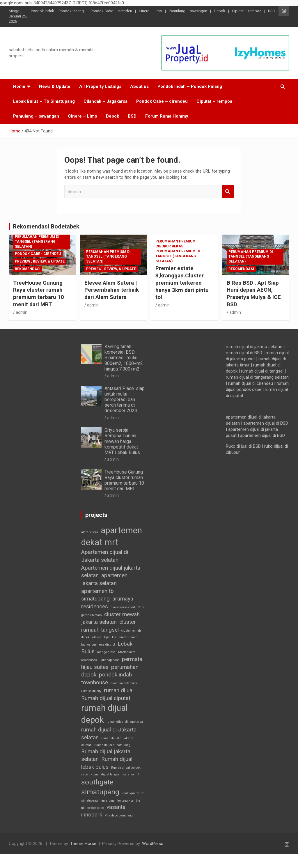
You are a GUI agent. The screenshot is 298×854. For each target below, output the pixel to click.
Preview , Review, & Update (40, 261)
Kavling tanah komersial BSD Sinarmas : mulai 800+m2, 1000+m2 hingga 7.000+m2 (123, 358)
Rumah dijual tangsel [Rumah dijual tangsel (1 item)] (105, 774)
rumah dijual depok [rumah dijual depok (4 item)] (104, 714)
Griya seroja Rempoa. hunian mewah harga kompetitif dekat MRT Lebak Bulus (122, 441)
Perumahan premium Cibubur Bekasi (175, 243)
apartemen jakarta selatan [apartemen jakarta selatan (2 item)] (104, 579)
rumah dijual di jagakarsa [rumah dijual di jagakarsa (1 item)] (125, 722)
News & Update (54, 86)
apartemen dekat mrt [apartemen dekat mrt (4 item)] (111, 536)
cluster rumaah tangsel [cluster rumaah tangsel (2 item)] (108, 626)
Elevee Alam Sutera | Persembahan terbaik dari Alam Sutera (111, 289)
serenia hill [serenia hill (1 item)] (131, 774)
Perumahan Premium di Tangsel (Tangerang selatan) (37, 242)
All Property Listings (100, 86)
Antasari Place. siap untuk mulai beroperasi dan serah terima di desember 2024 (124, 400)
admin (21, 312)
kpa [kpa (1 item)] (106, 637)
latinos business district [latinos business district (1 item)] (98, 644)
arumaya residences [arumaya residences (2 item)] (107, 602)
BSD (271, 11)
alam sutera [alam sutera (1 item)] (89, 532)
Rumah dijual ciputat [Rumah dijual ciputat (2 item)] (105, 698)
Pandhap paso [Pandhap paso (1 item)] (109, 660)
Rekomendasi (27, 269)
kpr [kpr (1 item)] (114, 637)
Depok (219, 11)
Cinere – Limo (150, 11)
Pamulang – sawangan (188, 11)
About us (139, 86)
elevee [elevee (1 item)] (97, 637)
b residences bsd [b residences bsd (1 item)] (123, 607)
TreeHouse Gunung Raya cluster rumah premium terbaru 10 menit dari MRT (38, 293)
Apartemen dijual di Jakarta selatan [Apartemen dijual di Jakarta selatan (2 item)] (104, 556)
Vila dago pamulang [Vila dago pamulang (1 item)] (119, 815)
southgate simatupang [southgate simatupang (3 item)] (100, 787)
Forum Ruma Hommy (166, 116)
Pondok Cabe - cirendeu (38, 254)
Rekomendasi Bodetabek (46, 226)
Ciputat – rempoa (246, 11)
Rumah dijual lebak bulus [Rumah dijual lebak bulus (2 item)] (106, 763)
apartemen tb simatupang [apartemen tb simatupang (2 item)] (97, 595)
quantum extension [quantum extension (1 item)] (124, 683)
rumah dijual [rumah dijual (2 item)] (119, 690)
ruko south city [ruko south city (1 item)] (91, 691)
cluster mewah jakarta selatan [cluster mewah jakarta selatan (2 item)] (110, 618)
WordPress (152, 843)
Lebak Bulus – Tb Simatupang (44, 101)
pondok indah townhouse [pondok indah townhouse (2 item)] (106, 678)
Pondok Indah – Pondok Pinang (57, 11)
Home (19, 86)
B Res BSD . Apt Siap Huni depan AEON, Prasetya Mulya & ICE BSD (254, 293)
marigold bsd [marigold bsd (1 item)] (106, 652)
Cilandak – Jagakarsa (105, 101)
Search (228, 191)
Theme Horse (83, 843)
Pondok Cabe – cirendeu (111, 11)
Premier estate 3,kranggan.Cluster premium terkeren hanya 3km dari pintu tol (182, 282)
